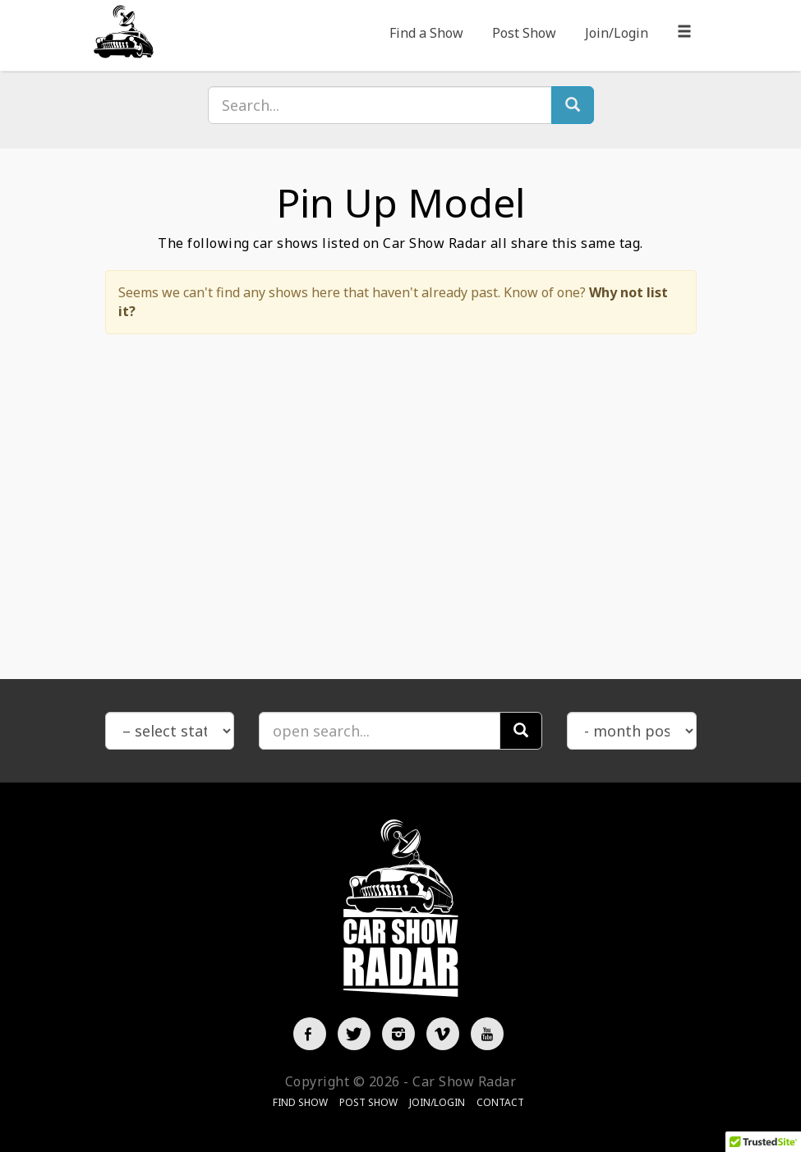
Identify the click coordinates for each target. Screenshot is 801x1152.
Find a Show (426, 33)
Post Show (524, 33)
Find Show (300, 1102)
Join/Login (616, 33)
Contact (500, 1102)
